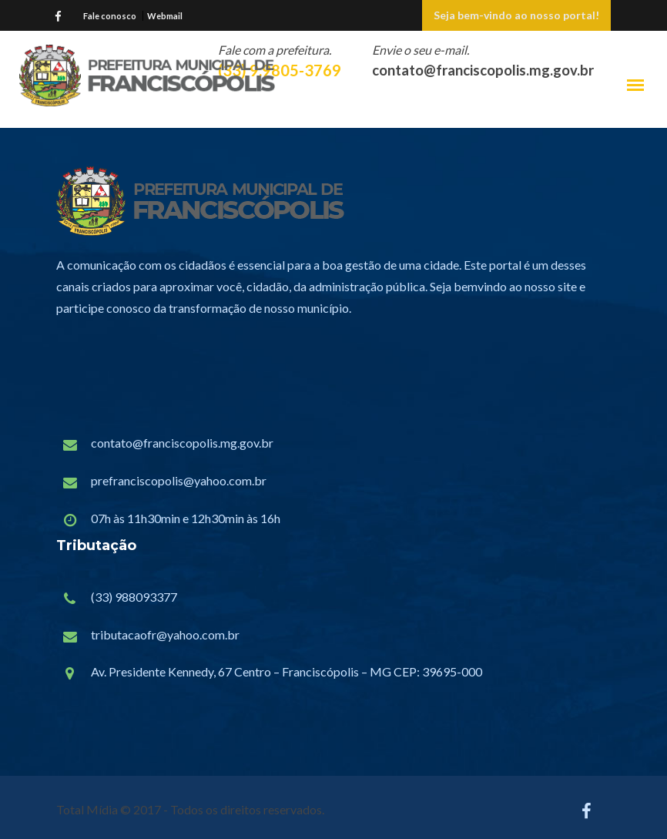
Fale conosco (109, 16)
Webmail (165, 16)
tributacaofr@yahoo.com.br (165, 634)
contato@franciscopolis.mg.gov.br (182, 442)
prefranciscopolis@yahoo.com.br (178, 480)
